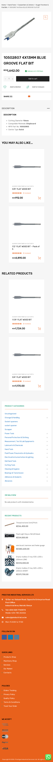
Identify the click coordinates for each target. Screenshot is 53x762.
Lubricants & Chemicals (14, 445)
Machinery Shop (10, 661)
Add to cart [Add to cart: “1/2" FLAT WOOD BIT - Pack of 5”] (39, 258)
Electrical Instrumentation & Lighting (19, 457)
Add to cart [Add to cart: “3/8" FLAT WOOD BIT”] (39, 198)
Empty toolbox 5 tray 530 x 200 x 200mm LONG (29, 558)
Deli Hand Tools (10, 461)
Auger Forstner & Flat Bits (23, 186)
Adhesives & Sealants (13, 477)
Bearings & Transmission (14, 473)
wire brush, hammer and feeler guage (30, 545)
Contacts (7, 673)
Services (7, 665)
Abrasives (8, 481)
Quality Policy (9, 698)
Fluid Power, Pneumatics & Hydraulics (19, 453)
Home (4, 5)
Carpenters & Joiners (26, 5)
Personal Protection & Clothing (17, 437)
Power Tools (9, 433)
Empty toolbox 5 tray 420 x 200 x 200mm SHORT (29, 569)
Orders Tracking (10, 690)
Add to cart (32, 79)
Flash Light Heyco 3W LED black (28, 534)
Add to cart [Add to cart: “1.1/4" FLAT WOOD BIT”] (39, 328)
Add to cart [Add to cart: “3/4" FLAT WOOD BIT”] (39, 386)
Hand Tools (12, 5)
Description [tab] (8, 108)
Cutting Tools (10, 465)
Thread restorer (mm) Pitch (26, 523)
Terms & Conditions (12, 702)
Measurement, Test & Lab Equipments (19, 441)
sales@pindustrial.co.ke (16, 617)
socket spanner (11, 425)
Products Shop (10, 657)
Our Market (8, 669)
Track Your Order (10, 706)
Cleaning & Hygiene (12, 469)
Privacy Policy (9, 694)
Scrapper (8, 429)
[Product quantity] (9, 78)
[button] (46, 17)
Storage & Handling (12, 418)
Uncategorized (10, 414)
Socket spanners (11, 422)
